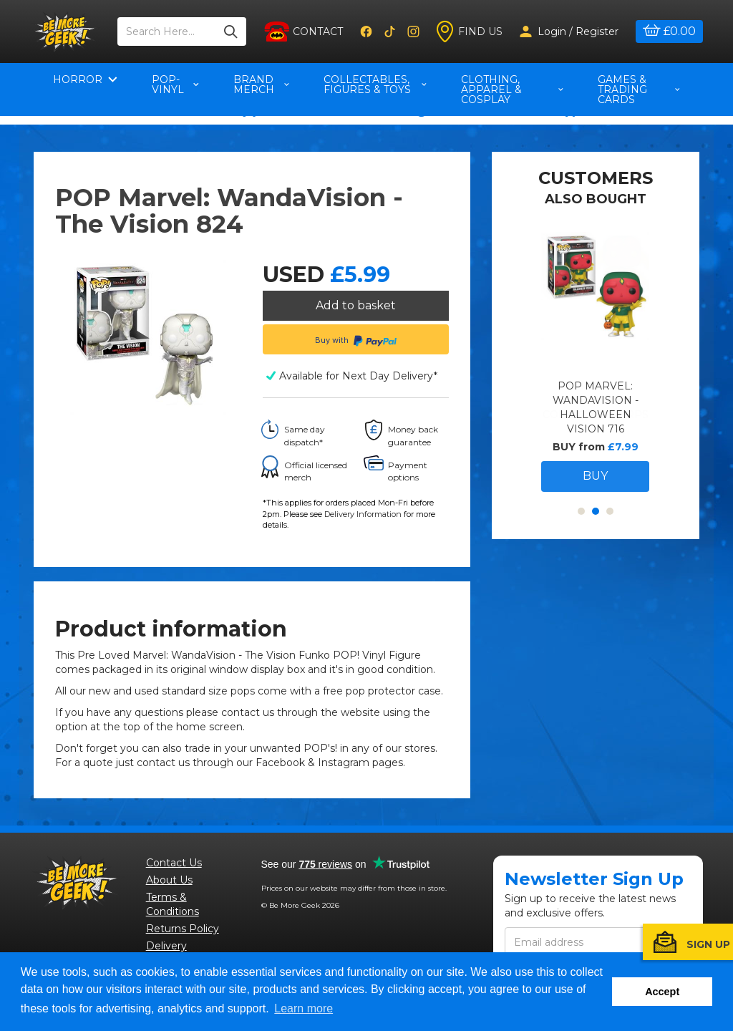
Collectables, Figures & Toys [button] (375, 84)
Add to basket (356, 305)
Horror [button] (85, 79)
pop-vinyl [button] (175, 84)
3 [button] (609, 541)
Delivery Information (363, 518)
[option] (595, 392)
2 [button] (595, 541)
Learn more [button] (303, 1008)
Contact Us (174, 866)
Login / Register (569, 31)
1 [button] (581, 541)
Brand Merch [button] (261, 84)
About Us (169, 883)
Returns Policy (182, 932)
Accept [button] (662, 991)
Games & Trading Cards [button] (639, 89)
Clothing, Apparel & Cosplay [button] (512, 89)
